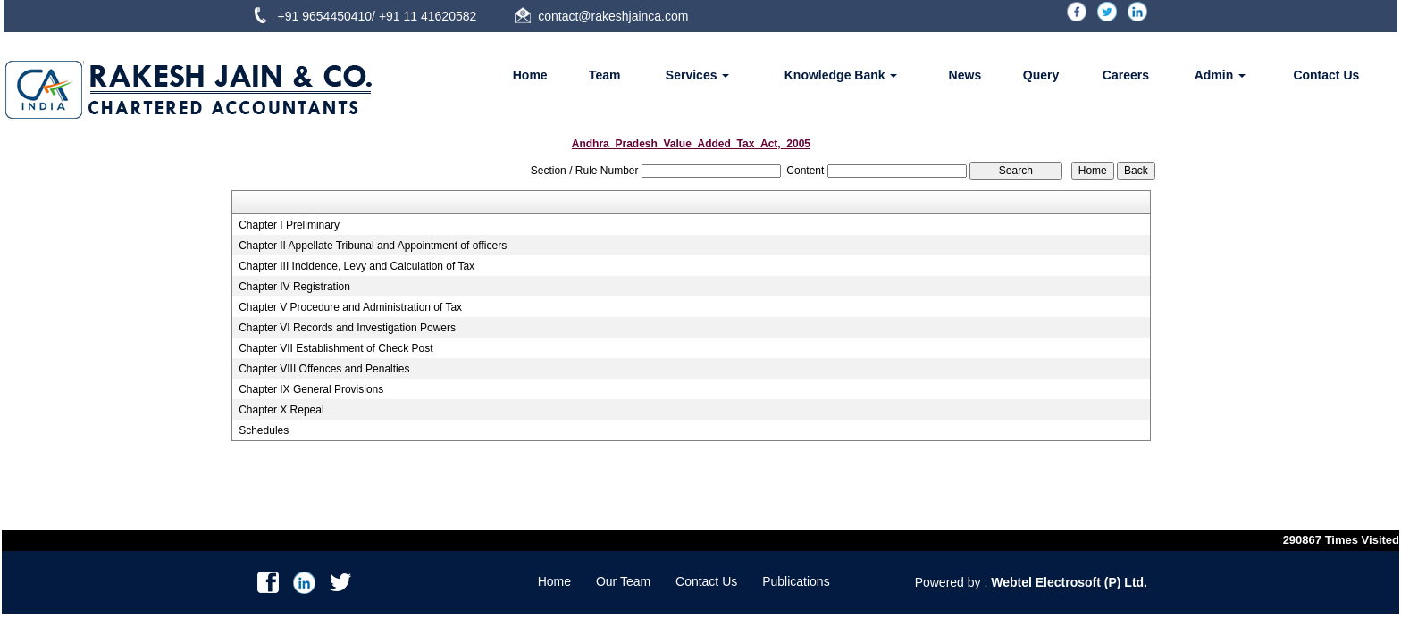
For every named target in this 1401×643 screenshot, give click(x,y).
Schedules (264, 430)
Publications (796, 581)
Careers (1126, 75)
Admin (1220, 75)
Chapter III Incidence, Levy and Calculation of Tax (356, 266)
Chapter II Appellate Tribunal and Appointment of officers (373, 245)
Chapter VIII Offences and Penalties (324, 369)
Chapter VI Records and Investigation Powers (347, 328)
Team (605, 75)
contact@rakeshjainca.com (613, 16)
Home (530, 75)
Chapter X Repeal (281, 410)
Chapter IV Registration (294, 286)
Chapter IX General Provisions (311, 389)
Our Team (623, 581)
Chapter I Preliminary (289, 225)
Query (1041, 75)
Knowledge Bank (841, 75)
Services (698, 75)
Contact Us (1326, 75)
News (965, 75)
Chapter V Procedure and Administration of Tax (350, 307)
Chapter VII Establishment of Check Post (335, 348)
